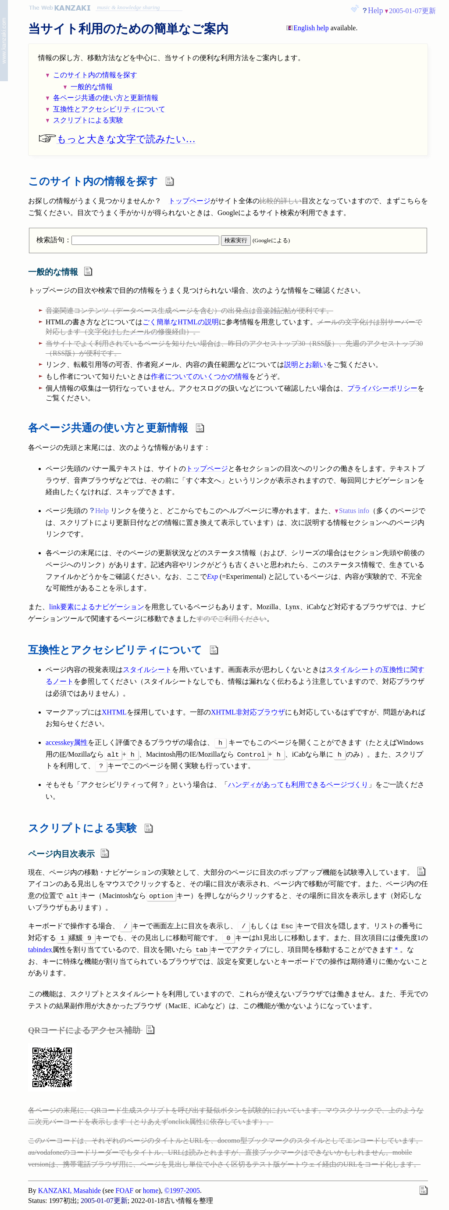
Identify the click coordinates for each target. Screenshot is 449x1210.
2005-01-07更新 (412, 10)
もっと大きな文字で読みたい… (117, 138)
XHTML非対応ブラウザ (248, 712)
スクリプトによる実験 (88, 120)
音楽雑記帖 (273, 310)
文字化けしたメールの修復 (130, 331)
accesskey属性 (67, 742)
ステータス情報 (231, 553)
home (151, 1190)
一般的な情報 (92, 86)
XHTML (114, 712)
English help (310, 28)
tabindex (40, 949)
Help (375, 10)
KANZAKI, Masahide (69, 1190)
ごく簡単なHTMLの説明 (180, 322)
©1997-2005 (182, 1190)
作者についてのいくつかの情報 (200, 376)
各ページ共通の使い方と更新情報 (105, 97)
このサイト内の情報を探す (95, 75)
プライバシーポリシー (382, 388)
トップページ (189, 201)
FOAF (125, 1190)
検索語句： (127, 240)
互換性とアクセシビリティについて (109, 109)
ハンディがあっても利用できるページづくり (298, 784)
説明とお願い (305, 364)
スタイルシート (147, 669)
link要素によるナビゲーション (96, 606)
